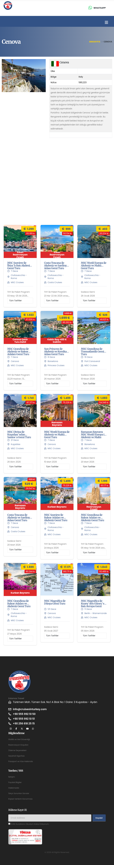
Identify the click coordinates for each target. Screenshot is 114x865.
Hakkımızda (13, 788)
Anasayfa (94, 41)
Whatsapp (100, 7)
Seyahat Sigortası (16, 756)
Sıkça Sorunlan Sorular (18, 793)
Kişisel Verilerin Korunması (20, 799)
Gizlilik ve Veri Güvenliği (19, 739)
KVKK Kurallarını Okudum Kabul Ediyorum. (30, 824)
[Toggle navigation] (106, 22)
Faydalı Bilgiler (15, 782)
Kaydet (99, 818)
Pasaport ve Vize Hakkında (20, 761)
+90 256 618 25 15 (24, 723)
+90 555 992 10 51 (24, 719)
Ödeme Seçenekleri (17, 750)
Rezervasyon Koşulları (18, 745)
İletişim (11, 777)
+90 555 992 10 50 (24, 714)
